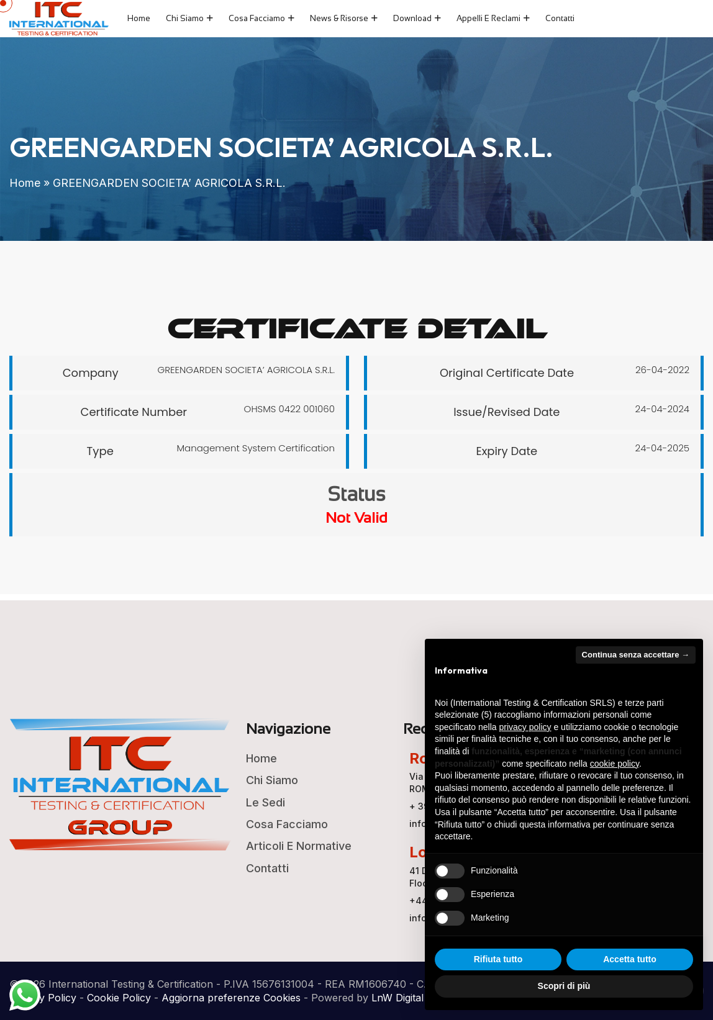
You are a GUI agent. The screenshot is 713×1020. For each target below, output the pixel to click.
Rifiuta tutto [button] (498, 959)
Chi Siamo (185, 18)
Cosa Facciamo (257, 18)
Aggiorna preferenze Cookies (231, 997)
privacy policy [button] (525, 727)
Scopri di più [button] (564, 986)
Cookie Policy (119, 997)
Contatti (559, 18)
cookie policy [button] (614, 764)
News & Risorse (339, 18)
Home (138, 18)
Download (412, 18)
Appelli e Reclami (488, 18)
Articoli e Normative (299, 845)
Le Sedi (265, 802)
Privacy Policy (42, 997)
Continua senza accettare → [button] (635, 654)
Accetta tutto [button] (629, 959)
